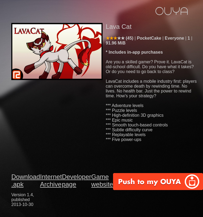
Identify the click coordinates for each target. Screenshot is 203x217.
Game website (102, 180)
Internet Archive (51, 180)
